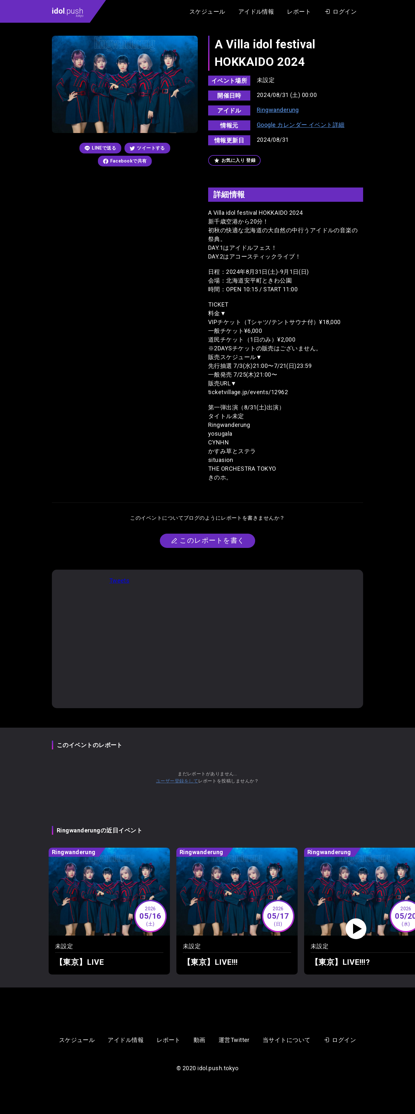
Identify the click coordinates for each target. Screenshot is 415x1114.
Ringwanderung (278, 109)
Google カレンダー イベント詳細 (301, 124)
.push (67, 12)
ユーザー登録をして (177, 780)
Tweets (119, 580)
